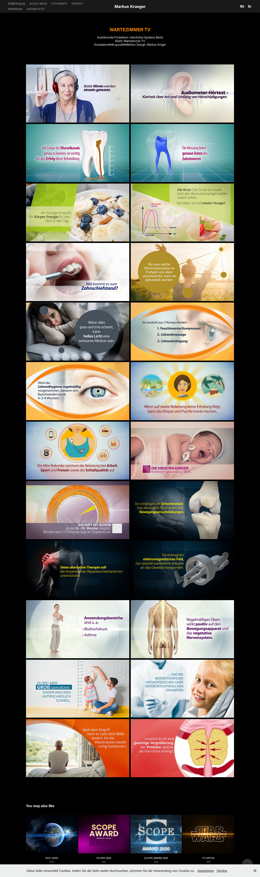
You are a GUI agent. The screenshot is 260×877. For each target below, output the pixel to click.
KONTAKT (77, 3)
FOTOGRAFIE (59, 3)
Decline (222, 871)
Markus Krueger (130, 6)
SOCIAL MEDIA (38, 3)
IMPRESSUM (15, 9)
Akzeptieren (205, 871)
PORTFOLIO (16, 4)
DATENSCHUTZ (35, 9)
